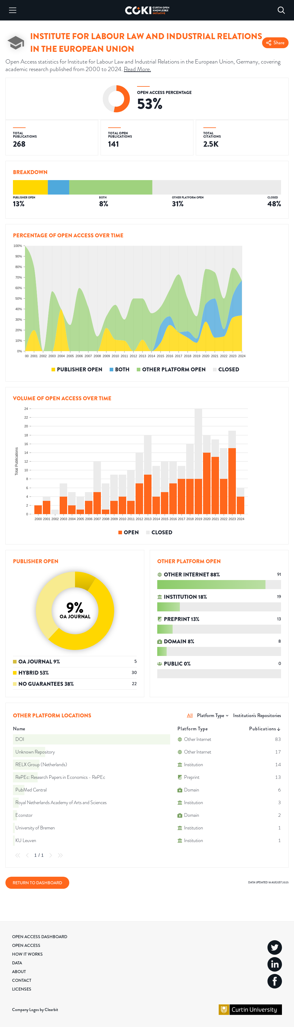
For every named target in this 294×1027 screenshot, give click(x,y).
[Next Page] (50, 855)
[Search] (281, 10)
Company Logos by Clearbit (35, 1010)
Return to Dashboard (37, 883)
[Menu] (13, 10)
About (19, 972)
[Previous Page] (27, 855)
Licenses (21, 989)
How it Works (27, 954)
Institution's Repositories (257, 715)
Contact (21, 980)
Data (17, 963)
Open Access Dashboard (39, 937)
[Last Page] (60, 855)
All (190, 715)
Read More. (137, 69)
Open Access (26, 945)
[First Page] (18, 855)
